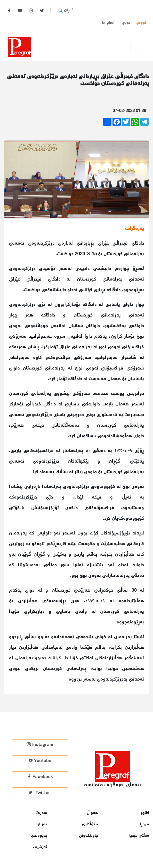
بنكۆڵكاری (90, 824)
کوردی (141, 23)
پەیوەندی (39, 836)
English (109, 23)
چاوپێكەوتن (88, 836)
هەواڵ (92, 813)
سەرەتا (41, 813)
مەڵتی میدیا (139, 836)
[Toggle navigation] (138, 47)
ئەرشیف (40, 847)
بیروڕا (144, 824)
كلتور (145, 813)
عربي (126, 23)
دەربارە (41, 824)
